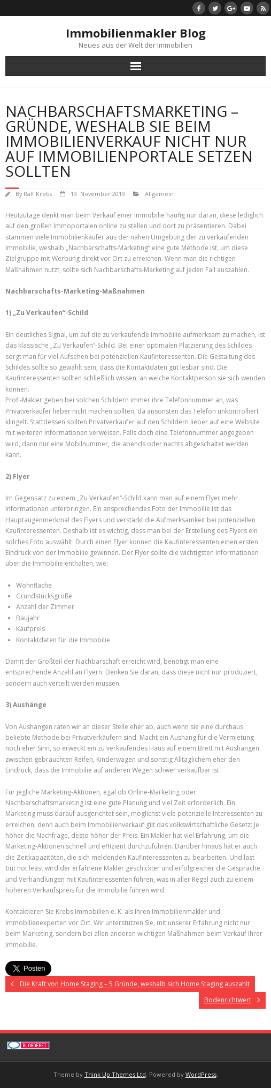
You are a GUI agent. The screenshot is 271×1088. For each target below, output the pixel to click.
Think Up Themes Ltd (115, 1074)
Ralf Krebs (38, 194)
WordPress (200, 1074)
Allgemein (159, 194)
